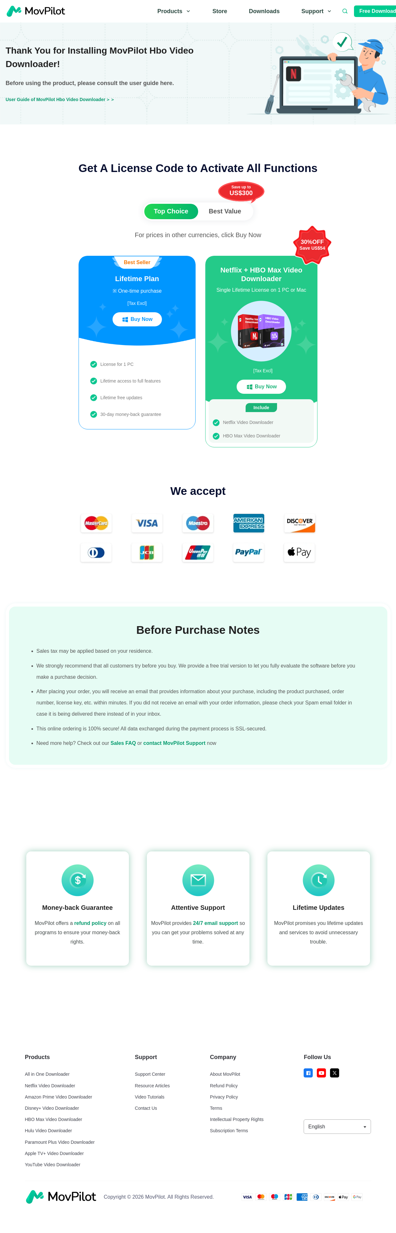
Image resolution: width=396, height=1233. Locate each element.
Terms (216, 1108)
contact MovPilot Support (174, 743)
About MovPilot (225, 1074)
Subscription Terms (229, 1130)
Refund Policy (224, 1085)
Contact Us (146, 1108)
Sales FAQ (123, 743)
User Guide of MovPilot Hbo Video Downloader (55, 99)
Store (219, 11)
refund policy (90, 923)
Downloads (264, 11)
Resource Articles (152, 1085)
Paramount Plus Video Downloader (60, 1142)
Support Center (150, 1074)
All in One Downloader (47, 1074)
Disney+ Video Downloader (52, 1108)
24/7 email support (215, 923)
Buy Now (137, 319)
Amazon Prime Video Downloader (58, 1096)
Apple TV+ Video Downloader (54, 1153)
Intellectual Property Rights (237, 1119)
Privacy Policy (224, 1096)
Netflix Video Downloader (50, 1085)
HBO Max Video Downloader (53, 1119)
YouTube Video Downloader (52, 1164)
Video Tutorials (149, 1096)
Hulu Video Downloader (48, 1130)
